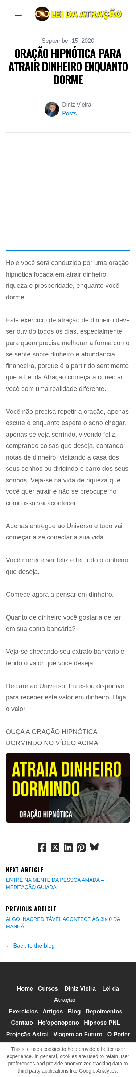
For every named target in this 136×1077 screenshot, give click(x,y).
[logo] (77, 14)
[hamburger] (18, 14)
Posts (69, 113)
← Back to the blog (30, 946)
